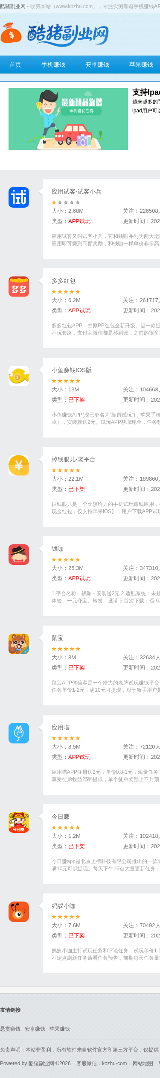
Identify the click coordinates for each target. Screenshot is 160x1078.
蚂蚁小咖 (64, 905)
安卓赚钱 (97, 64)
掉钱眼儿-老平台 (74, 459)
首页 (15, 64)
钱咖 (58, 548)
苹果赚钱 (59, 1029)
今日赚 (61, 816)
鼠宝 (58, 637)
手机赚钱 (53, 64)
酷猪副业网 (13, 6)
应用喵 (61, 727)
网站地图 (143, 1063)
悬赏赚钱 (10, 1029)
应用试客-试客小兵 (77, 191)
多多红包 (64, 280)
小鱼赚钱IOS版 (72, 370)
